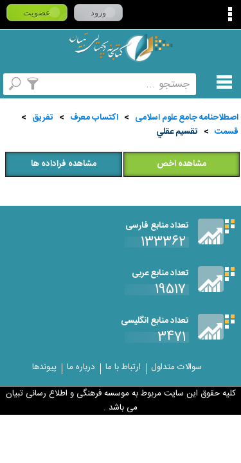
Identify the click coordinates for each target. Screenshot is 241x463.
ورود (98, 12)
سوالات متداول (176, 367)
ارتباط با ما (123, 367)
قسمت (226, 132)
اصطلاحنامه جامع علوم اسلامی (186, 118)
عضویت (37, 12)
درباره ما (81, 367)
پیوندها (44, 367)
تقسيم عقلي (177, 132)
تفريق (42, 118)
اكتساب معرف (94, 118)
